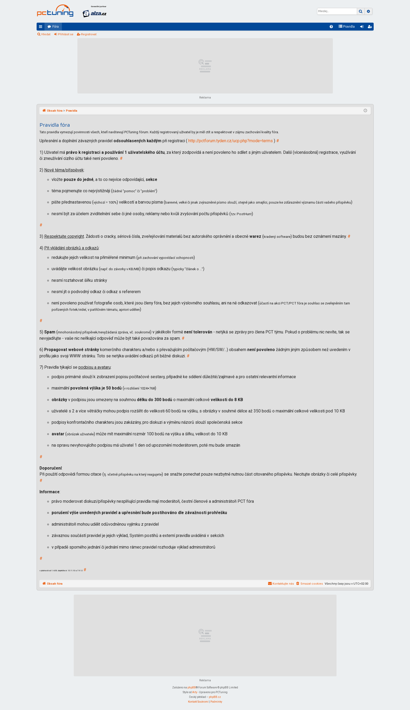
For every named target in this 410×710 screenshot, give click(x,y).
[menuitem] (331, 27)
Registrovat (88, 34)
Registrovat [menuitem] (371, 28)
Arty (194, 692)
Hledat (45, 34)
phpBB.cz (215, 697)
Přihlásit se (65, 34)
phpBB (191, 687)
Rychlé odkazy (42, 28)
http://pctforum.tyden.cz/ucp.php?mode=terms (230, 141)
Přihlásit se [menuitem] (363, 28)
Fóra (55, 26)
